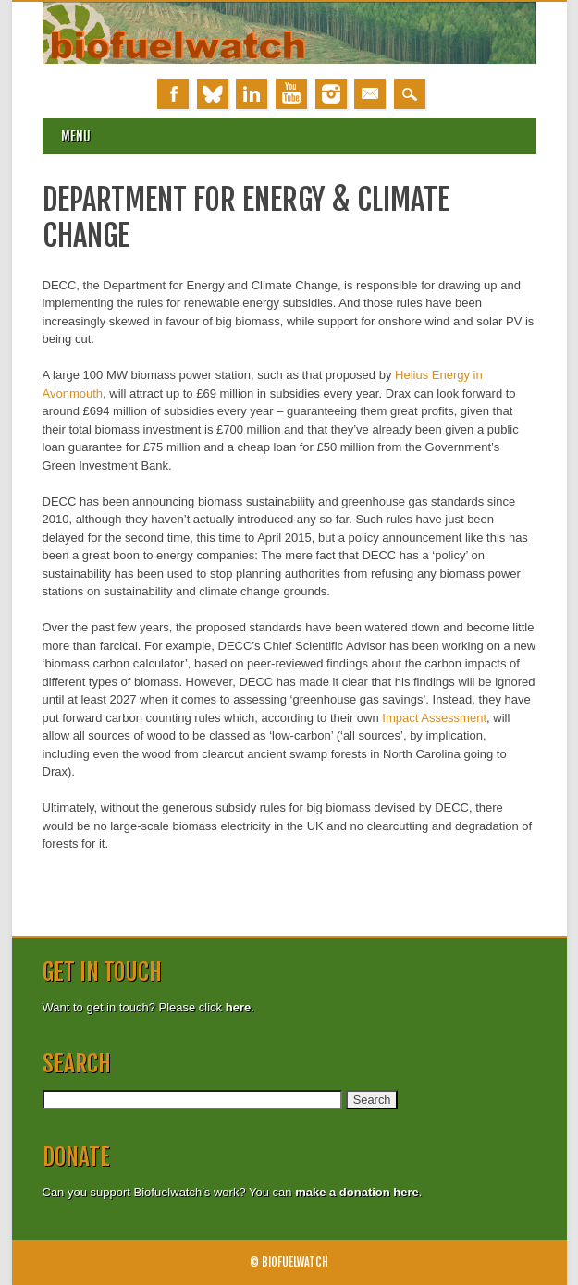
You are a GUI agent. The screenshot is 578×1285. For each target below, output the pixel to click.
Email (370, 94)
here (238, 1007)
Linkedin (251, 94)
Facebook (173, 94)
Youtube (291, 94)
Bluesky (212, 94)
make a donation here (357, 1192)
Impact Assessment (434, 718)
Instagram (331, 94)
